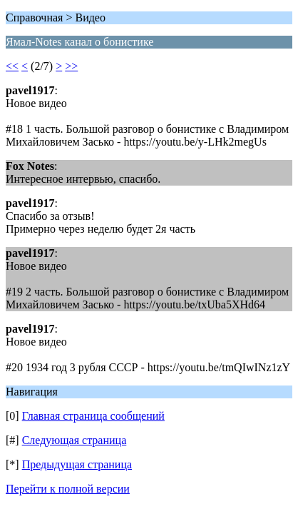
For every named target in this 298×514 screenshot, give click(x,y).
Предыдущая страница (77, 464)
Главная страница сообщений (93, 416)
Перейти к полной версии (68, 489)
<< (12, 66)
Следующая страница (74, 440)
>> (71, 66)
